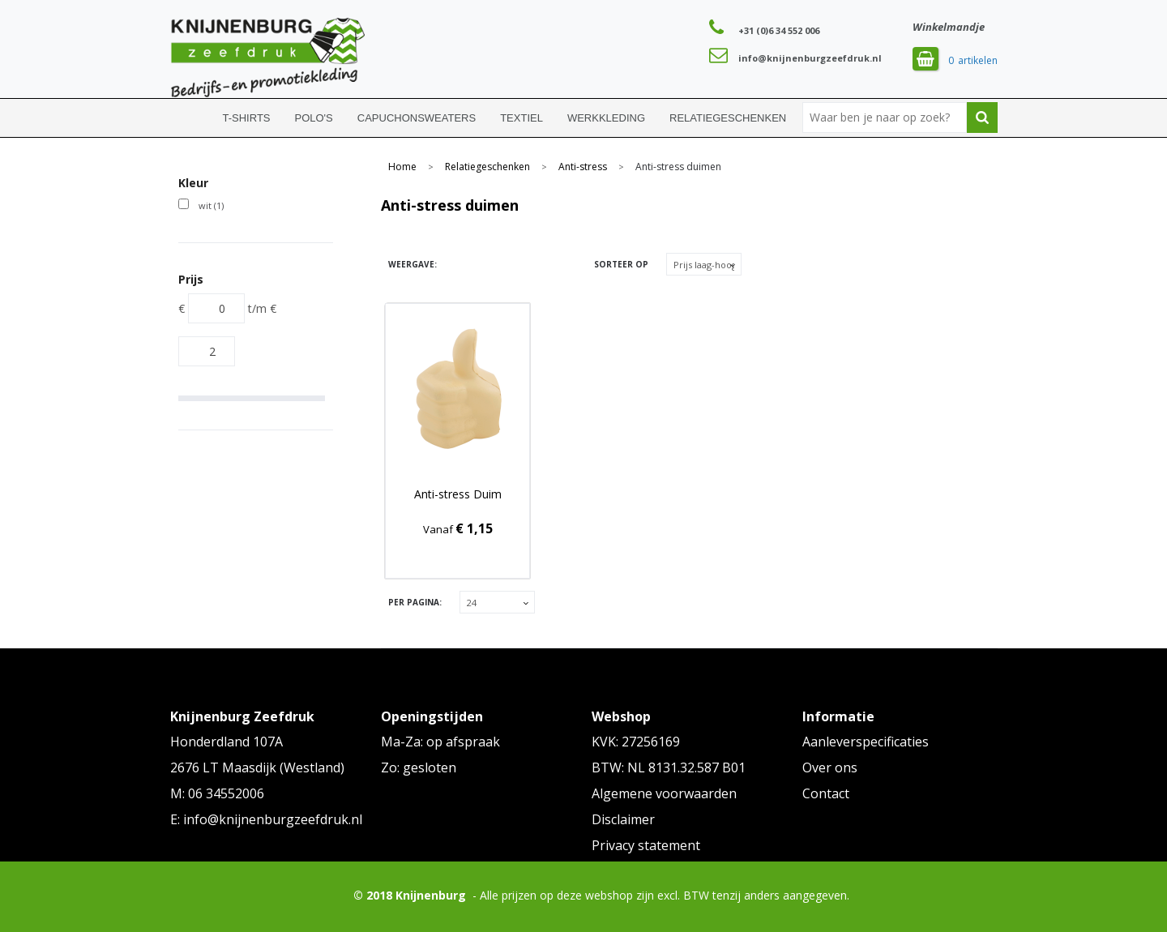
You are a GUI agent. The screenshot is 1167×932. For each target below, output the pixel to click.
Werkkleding (606, 118)
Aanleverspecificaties (865, 741)
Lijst (484, 264)
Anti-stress (582, 167)
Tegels (456, 264)
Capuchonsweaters (416, 118)
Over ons (829, 767)
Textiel (521, 118)
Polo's (314, 118)
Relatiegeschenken (727, 118)
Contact (825, 793)
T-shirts (247, 118)
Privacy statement (646, 845)
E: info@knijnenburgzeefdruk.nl (266, 819)
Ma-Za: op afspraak (440, 741)
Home (190, 118)
